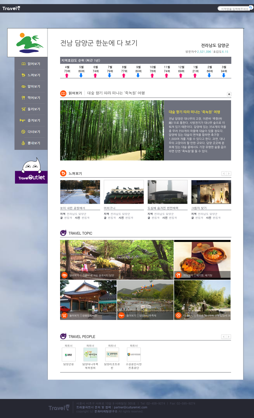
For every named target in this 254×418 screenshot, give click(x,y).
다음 (228, 173)
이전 (223, 173)
